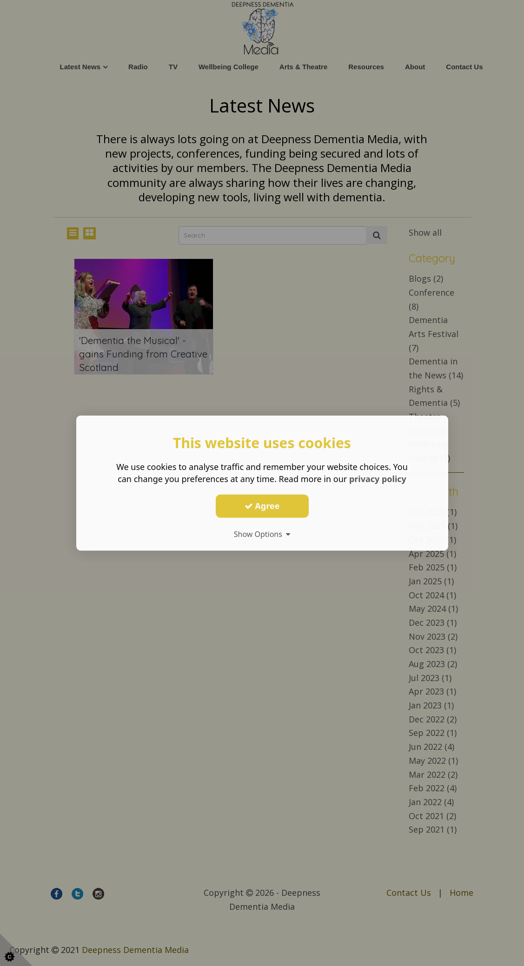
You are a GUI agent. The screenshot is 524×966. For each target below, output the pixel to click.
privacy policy (377, 478)
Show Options (262, 534)
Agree (262, 505)
